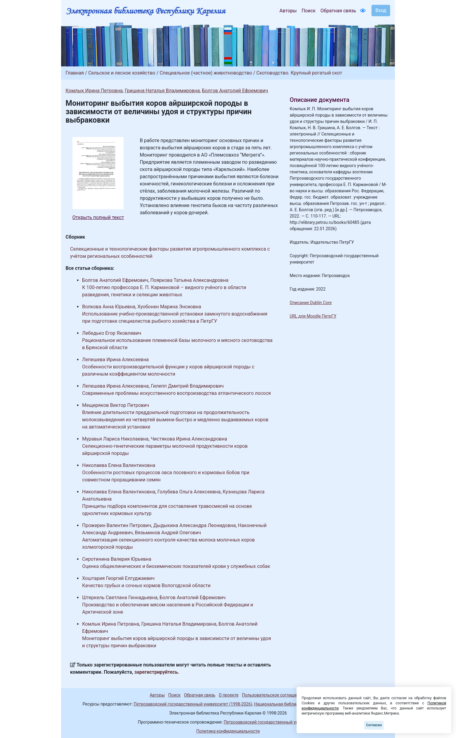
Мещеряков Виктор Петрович (115, 405)
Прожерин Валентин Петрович (116, 525)
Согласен (374, 725)
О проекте (229, 695)
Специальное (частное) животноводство (206, 73)
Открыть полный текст (98, 217)
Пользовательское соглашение (273, 695)
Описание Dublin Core (311, 302)
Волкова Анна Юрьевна (108, 307)
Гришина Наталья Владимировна (162, 90)
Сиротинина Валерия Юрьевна (116, 559)
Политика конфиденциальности (228, 731)
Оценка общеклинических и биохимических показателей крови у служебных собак (176, 566)
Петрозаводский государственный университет (271, 722)
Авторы (288, 11)
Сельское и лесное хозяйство (121, 73)
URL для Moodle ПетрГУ (313, 316)
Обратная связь (338, 11)
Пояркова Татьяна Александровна (189, 280)
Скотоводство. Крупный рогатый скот (299, 73)
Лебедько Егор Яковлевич (111, 333)
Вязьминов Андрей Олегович (168, 532)
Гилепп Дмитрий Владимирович (187, 386)
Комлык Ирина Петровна (94, 90)
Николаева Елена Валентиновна (118, 465)
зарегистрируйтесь (156, 672)
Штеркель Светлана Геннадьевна (119, 597)
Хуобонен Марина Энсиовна (169, 307)
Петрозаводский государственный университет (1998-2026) (193, 704)
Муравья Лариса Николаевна (115, 439)
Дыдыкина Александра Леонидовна (194, 525)
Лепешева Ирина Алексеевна (115, 359)
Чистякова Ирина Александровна (189, 439)
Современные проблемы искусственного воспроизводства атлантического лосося (176, 393)
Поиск (308, 11)
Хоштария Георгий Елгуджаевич (118, 578)
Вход (380, 10)
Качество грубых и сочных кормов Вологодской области (146, 585)
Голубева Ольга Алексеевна (188, 492)
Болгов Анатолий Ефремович (235, 90)
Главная (75, 73)
